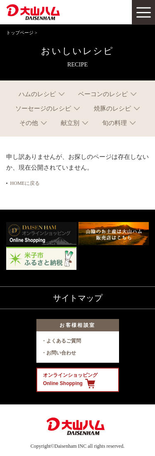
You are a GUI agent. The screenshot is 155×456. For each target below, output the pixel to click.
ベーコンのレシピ (103, 93)
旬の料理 (114, 122)
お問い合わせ (61, 353)
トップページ (19, 32)
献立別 (70, 122)
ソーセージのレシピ (43, 108)
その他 (28, 122)
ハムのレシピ (37, 93)
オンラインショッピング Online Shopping (70, 380)
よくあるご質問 (63, 341)
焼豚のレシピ (112, 108)
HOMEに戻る (25, 183)
